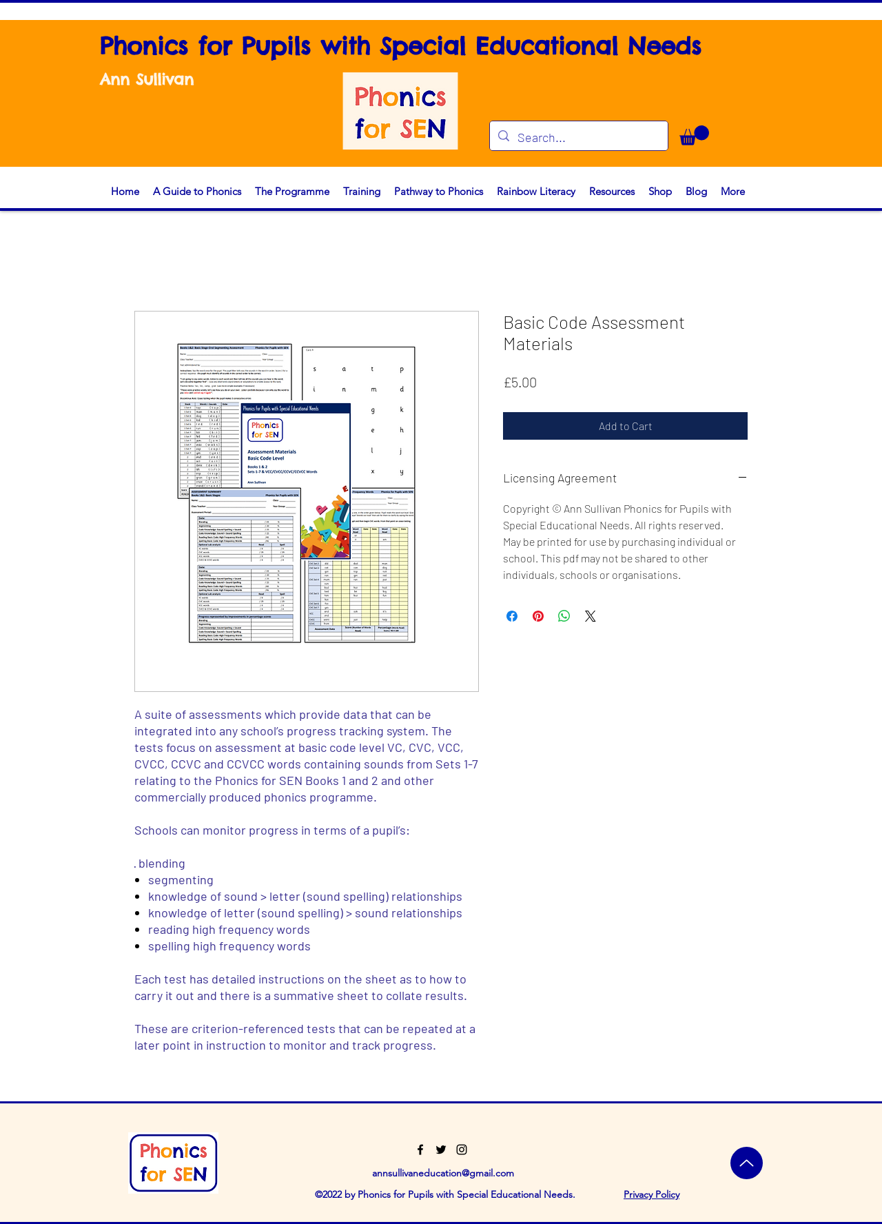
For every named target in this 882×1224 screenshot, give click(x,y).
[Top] (746, 1163)
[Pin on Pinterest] (538, 616)
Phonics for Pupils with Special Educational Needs (400, 46)
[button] (694, 135)
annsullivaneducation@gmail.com (443, 1173)
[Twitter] (441, 1149)
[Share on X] (590, 616)
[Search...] (578, 137)
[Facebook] (420, 1149)
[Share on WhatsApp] (564, 616)
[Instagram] (462, 1149)
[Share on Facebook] (512, 616)
